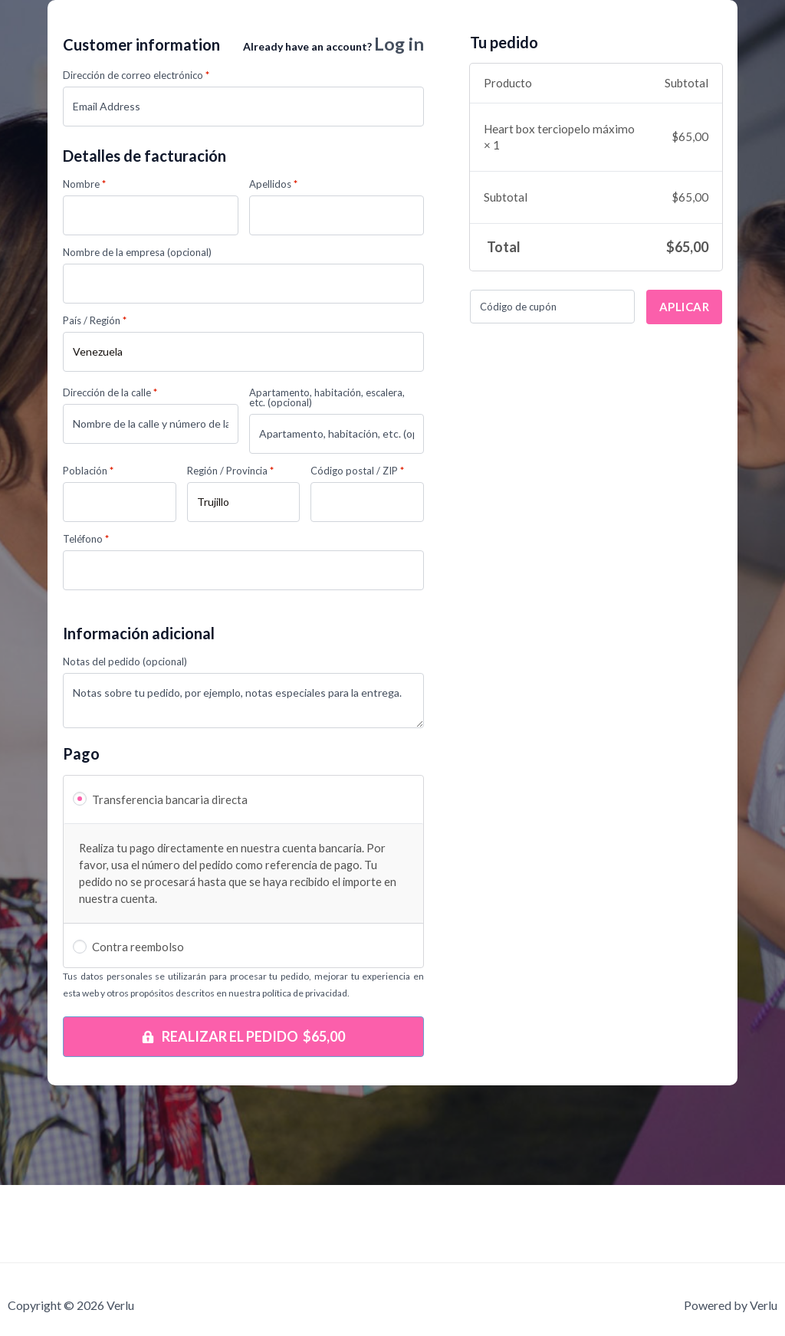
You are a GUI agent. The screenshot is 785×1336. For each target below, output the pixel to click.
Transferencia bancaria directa (170, 801)
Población (88, 473)
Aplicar (684, 306)
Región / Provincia (230, 473)
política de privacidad (304, 994)
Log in (397, 44)
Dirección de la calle (110, 394)
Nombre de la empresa (137, 254)
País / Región (94, 322)
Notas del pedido (125, 663)
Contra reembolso (138, 948)
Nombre (84, 186)
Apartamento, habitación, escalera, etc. (327, 399)
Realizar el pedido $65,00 (253, 1037)
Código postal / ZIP (357, 473)
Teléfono (86, 541)
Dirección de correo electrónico (136, 77)
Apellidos (273, 186)
